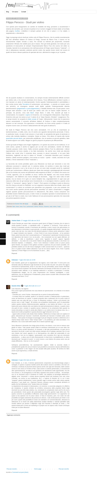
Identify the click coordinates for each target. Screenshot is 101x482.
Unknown (15, 260)
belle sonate (32, 119)
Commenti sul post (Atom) (20, 472)
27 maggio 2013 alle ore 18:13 (30, 220)
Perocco (41, 206)
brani (21, 206)
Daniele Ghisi (19, 203)
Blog (7, 12)
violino (55, 206)
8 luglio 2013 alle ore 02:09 (27, 360)
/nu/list (17, 31)
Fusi (24, 206)
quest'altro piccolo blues (14, 138)
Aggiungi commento (13, 415)
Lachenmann (30, 206)
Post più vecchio (64, 469)
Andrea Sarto (16, 220)
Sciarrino (46, 206)
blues (17, 206)
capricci (28, 115)
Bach (32, 113)
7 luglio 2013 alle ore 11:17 (32, 286)
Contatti (23, 12)
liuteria (36, 206)
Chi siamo (15, 12)
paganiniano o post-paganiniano (28, 108)
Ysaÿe (59, 206)
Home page (37, 469)
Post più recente (12, 469)
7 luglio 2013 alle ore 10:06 (27, 260)
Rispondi (14, 253)
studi (51, 206)
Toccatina (25, 104)
